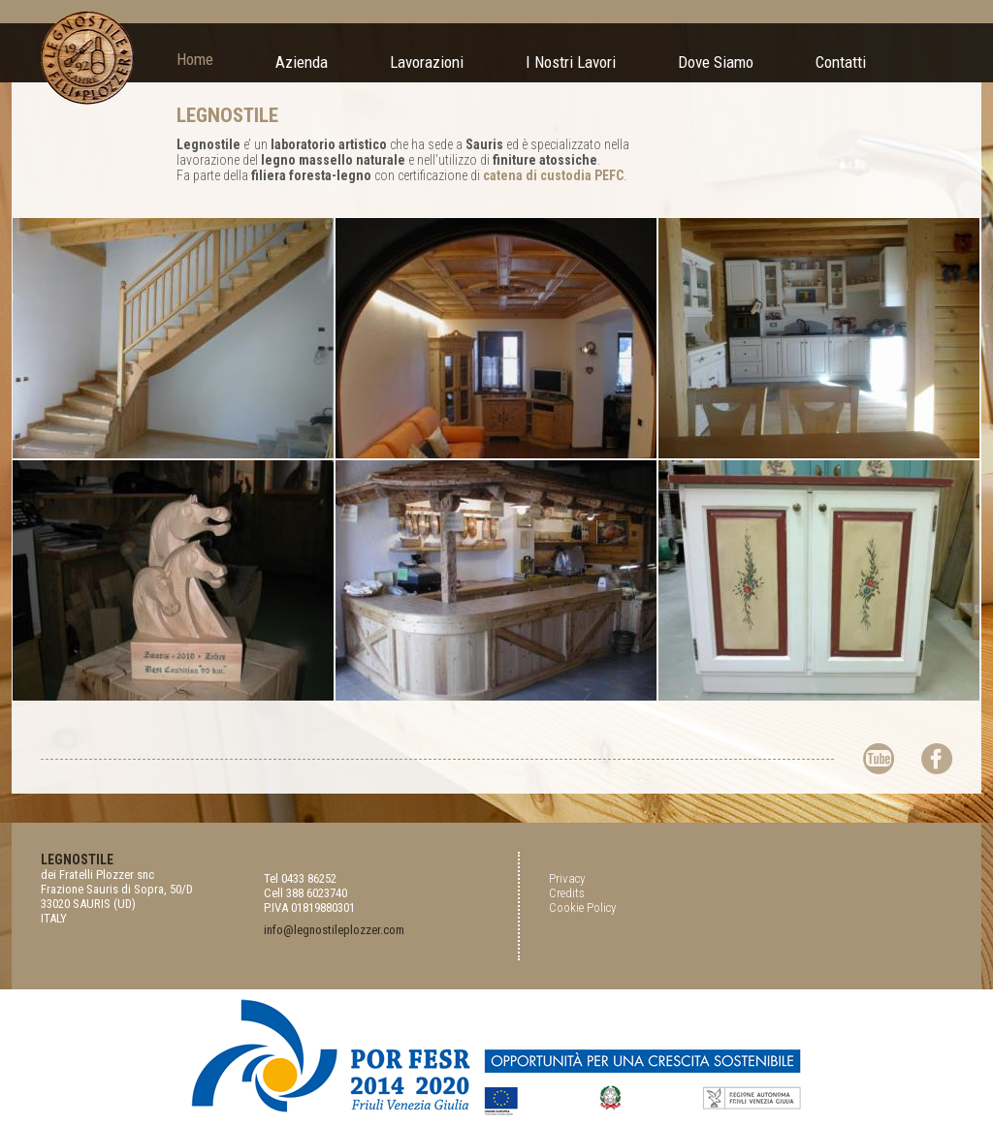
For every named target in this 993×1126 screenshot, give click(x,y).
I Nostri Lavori (571, 62)
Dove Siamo (715, 62)
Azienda (301, 62)
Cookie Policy (582, 907)
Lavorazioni (427, 62)
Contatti (841, 62)
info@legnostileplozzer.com (334, 930)
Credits (567, 893)
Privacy (567, 878)
